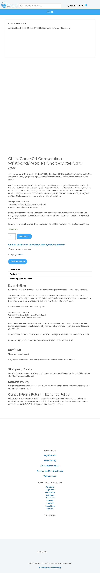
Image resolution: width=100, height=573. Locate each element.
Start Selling (50, 460)
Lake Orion (50, 492)
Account (73, 6)
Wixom (50, 509)
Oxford (50, 500)
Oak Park (50, 495)
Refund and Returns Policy (50, 471)
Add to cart (24, 236)
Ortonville (50, 498)
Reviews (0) (15, 274)
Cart (84, 5)
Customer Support (50, 465)
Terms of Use (50, 476)
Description (15, 269)
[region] (50, 432)
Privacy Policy (44, 568)
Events (19, 255)
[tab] (50, 269)
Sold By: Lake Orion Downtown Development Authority (36, 244)
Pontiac (50, 503)
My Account (50, 455)
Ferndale (50, 487)
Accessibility (56, 568)
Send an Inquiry (18, 261)
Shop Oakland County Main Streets (9, 4)
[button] (48, 12)
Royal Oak (50, 506)
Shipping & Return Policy (21, 278)
